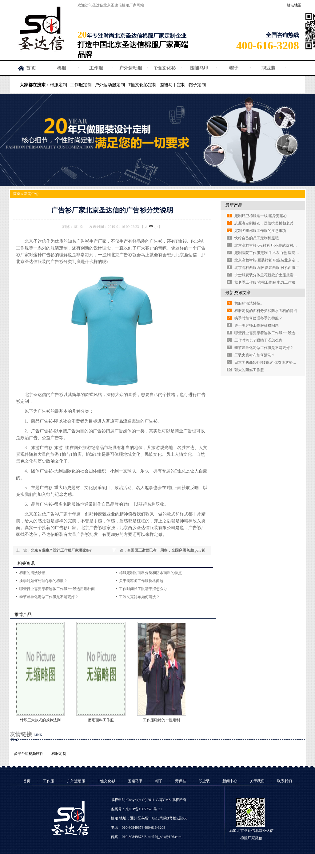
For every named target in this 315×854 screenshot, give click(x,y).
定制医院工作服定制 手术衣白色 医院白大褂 (270, 253)
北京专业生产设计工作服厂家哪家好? (61, 550)
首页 (16, 194)
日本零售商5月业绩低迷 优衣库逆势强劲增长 (270, 362)
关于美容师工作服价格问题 (141, 581)
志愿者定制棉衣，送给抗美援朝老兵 (263, 223)
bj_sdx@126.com (168, 837)
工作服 (96, 68)
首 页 (31, 68)
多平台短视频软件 (28, 753)
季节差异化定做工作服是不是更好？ (48, 597)
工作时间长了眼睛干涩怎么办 (143, 589)
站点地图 (294, 5)
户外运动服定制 (110, 85)
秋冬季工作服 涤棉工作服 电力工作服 (264, 282)
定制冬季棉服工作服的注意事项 (260, 231)
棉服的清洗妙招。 (34, 573)
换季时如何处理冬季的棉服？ (43, 581)
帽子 (233, 68)
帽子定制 (197, 85)
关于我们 (257, 781)
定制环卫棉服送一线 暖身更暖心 (260, 216)
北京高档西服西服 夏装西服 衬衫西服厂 (266, 267)
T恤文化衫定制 (142, 85)
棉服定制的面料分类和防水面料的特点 (150, 573)
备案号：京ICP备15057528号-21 (136, 809)
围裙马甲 (199, 68)
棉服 (61, 68)
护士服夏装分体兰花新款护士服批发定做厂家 (271, 275)
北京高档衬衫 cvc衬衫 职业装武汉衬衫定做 (269, 245)
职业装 (268, 68)
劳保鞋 (180, 781)
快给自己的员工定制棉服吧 (256, 238)
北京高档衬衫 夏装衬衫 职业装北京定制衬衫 (270, 260)
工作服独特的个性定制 (161, 720)
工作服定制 (81, 85)
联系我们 (284, 781)
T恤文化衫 (165, 68)
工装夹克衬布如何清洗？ (139, 597)
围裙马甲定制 (172, 85)
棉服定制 (58, 85)
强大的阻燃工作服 (249, 370)
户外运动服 (130, 68)
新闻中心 (31, 194)
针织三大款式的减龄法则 (40, 720)
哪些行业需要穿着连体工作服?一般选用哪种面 (57, 589)
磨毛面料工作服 (101, 720)
